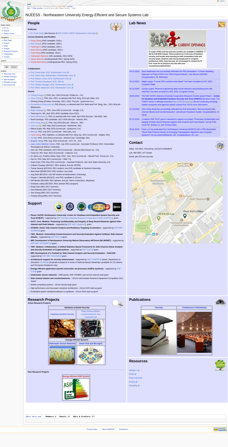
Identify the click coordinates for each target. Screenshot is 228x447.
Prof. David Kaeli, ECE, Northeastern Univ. (49, 72)
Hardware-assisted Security (62, 314)
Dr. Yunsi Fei (36, 33)
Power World (134, 378)
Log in (222, 1)
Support (7, 48)
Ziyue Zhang (36, 98)
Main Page (8, 40)
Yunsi (60, 6)
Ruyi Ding (35, 44)
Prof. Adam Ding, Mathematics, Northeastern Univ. (52, 75)
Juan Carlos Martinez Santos (43, 144)
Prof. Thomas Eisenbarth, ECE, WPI (46, 82)
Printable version (10, 82)
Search (6, 31)
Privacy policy (92, 429)
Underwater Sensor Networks (62, 344)
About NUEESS (108, 429)
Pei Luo (34, 132)
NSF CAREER (93, 259)
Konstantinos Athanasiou (41, 104)
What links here (10, 74)
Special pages (9, 79)
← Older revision (36, 8)
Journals (159, 308)
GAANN (43, 262)
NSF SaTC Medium (76, 224)
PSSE (131, 374)
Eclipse (132, 382)
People (6, 43)
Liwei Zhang (36, 135)
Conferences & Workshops (194, 308)
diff (29, 8)
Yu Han (34, 138)
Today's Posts (9, 33)
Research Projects (11, 51)
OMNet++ (133, 370)
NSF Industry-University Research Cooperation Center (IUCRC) (84, 218)
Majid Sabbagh (37, 110)
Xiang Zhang (36, 41)
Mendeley (133, 386)
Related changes (10, 76)
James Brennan (37, 59)
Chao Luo (35, 126)
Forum (6, 28)
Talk (64, 6)
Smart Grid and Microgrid (90, 344)
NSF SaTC (55, 237)
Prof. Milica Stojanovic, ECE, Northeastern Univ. (51, 88)
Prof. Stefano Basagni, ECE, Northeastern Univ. (51, 85)
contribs (69, 6)
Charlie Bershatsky (39, 62)
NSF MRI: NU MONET (40, 243)
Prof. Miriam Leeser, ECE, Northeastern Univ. (50, 79)
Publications (8, 54)
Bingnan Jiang (37, 141)
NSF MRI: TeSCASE (51, 256)
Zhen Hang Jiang (38, 123)
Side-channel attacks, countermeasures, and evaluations (90, 314)
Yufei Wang (35, 53)
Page (29, 4)
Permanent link (9, 85)
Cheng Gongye (37, 95)
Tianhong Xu (36, 47)
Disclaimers (123, 429)
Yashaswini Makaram (40, 56)
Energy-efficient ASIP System (76, 376)
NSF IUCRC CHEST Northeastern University (77, 33)
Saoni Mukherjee (38, 116)
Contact (6, 57)
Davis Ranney (36, 50)
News (6, 46)
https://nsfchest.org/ (181, 102)
